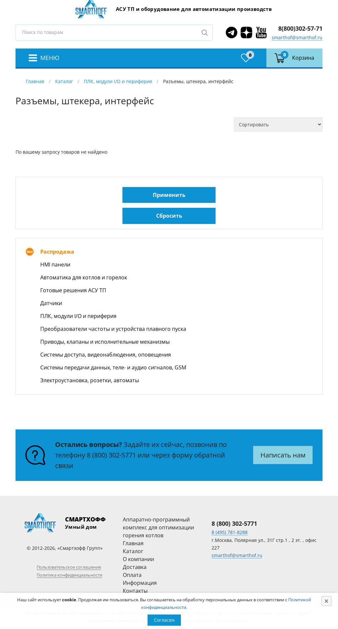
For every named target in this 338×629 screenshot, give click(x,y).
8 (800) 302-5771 (111, 455)
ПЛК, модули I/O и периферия (118, 81)
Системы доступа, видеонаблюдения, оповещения (105, 354)
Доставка (135, 567)
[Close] (326, 601)
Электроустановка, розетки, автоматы (89, 380)
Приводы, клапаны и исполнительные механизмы (105, 341)
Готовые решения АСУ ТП (73, 290)
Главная (35, 81)
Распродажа (57, 251)
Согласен (164, 620)
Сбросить (169, 215)
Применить (169, 195)
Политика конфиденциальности (69, 575)
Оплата (132, 575)
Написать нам (283, 455)
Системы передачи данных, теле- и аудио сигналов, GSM (113, 367)
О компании (138, 559)
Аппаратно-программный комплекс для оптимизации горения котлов (158, 527)
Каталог (64, 81)
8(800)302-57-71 (300, 28)
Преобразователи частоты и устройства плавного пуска (113, 328)
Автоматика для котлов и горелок (83, 277)
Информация (140, 582)
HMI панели (55, 264)
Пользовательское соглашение (69, 567)
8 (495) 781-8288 (230, 532)
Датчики (51, 303)
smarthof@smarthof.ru (297, 37)
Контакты (135, 590)
